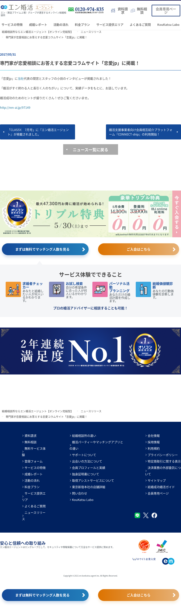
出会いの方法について (87, 461)
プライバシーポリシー (163, 455)
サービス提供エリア (109, 24)
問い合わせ (79, 493)
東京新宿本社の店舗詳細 (88, 487)
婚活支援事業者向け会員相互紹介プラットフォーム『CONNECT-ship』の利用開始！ (140, 131)
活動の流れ (60, 24)
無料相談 (31, 442)
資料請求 (31, 435)
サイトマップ (157, 480)
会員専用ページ (166, 10)
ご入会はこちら (138, 249)
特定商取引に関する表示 (164, 461)
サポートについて (84, 455)
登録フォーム (34, 461)
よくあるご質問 (140, 24)
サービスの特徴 (12, 24)
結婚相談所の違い (84, 435)
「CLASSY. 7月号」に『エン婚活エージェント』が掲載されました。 (38, 131)
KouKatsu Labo (168, 24)
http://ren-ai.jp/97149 (15, 107)
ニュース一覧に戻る (90, 149)
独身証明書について (85, 474)
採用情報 (154, 442)
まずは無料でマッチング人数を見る (42, 249)
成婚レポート (38, 24)
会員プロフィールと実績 (88, 467)
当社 (21, 78)
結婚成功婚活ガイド (161, 487)
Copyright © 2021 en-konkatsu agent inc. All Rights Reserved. (90, 575)
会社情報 (154, 435)
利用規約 (154, 448)
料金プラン (82, 24)
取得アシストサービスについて (93, 480)
